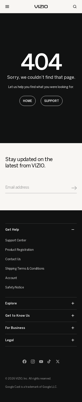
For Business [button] (39, 328)
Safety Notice (14, 287)
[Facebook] (24, 361)
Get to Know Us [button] (39, 316)
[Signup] (74, 188)
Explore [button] (39, 303)
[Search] (74, 6)
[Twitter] (58, 361)
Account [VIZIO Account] (11, 278)
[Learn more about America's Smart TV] (27, 101)
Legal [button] (39, 340)
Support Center (15, 240)
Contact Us (13, 259)
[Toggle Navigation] (7, 6)
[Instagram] (33, 361)
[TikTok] (49, 361)
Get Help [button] (39, 230)
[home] (41, 6)
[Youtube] (41, 361)
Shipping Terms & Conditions (24, 268)
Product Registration (19, 250)
